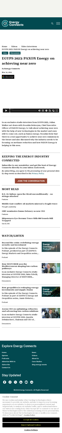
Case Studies (37, 361)
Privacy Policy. (38, 173)
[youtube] (26, 382)
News (34, 352)
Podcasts (5, 358)
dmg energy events (39, 365)
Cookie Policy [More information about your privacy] (29, 415)
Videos (14, 46)
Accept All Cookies (31, 420)
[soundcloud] (31, 382)
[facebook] (4, 382)
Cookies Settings (31, 430)
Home (4, 46)
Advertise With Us (8, 361)
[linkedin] (20, 382)
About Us (35, 358)
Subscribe (6, 365)
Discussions (15, 53)
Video (5, 53)
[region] (31, 413)
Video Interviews (29, 46)
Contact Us (6, 367)
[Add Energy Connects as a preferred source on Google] (8, 77)
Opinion (5, 355)
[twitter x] (15, 382)
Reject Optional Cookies (31, 425)
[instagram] (10, 382)
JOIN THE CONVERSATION (31, 181)
